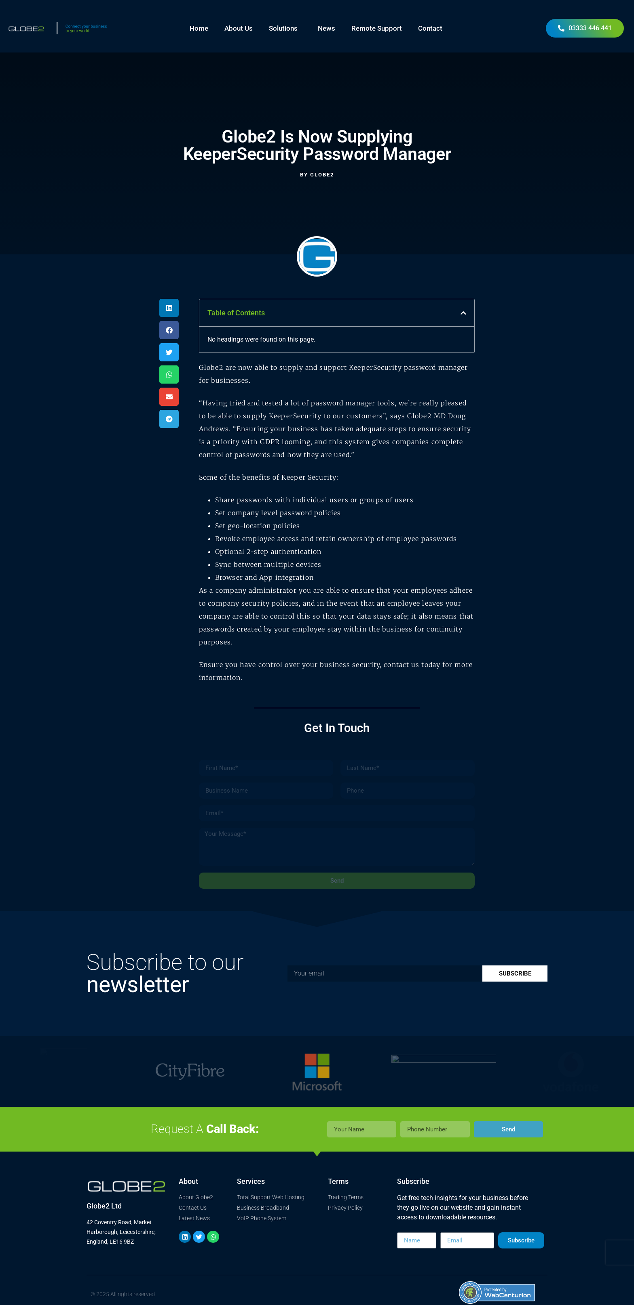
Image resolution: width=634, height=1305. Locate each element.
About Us (238, 28)
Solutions (285, 28)
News (326, 28)
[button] (169, 308)
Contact (430, 28)
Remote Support (376, 28)
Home (199, 28)
